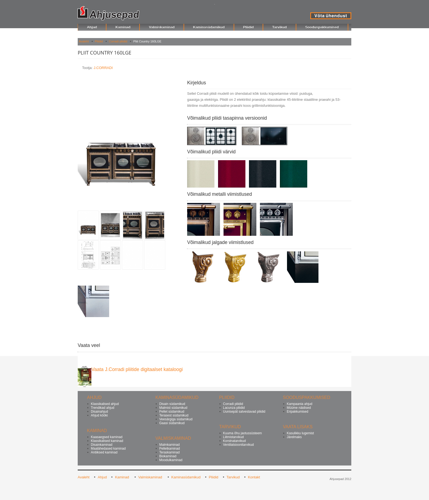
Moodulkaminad (170, 460)
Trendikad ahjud (102, 408)
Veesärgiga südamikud (175, 419)
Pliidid (99, 41)
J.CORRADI (103, 68)
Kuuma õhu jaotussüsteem (242, 433)
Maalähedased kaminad (108, 448)
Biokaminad (167, 456)
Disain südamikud (172, 404)
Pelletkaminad (169, 448)
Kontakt (254, 477)
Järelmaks (294, 437)
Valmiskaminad (150, 477)
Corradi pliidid (118, 41)
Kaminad (122, 477)
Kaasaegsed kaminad (106, 437)
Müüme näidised (299, 408)
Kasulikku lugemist (300, 433)
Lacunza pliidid (234, 408)
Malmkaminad (169, 445)
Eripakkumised (297, 411)
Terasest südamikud (174, 415)
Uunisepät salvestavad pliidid (244, 411)
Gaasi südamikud (172, 423)
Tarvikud (233, 477)
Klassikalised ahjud (105, 404)
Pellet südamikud (171, 411)
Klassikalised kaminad (107, 441)
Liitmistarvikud (233, 437)
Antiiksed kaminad (104, 452)
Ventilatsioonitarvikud (238, 445)
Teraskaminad (169, 452)
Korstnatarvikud (234, 441)
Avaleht (84, 41)
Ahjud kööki (99, 415)
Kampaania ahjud (299, 404)
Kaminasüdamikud (186, 477)
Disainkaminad (101, 445)
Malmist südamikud (173, 408)
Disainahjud (99, 411)
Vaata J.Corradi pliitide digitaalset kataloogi (137, 369)
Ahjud (102, 477)
